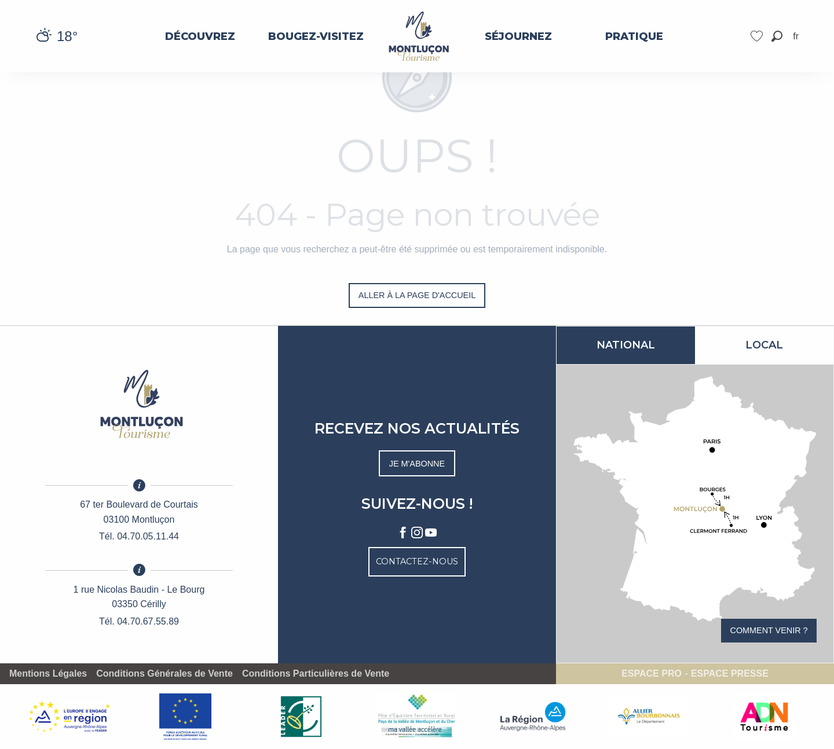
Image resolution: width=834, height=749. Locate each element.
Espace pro (651, 673)
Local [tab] (764, 345)
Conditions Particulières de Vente (315, 673)
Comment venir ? (769, 630)
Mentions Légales (48, 673)
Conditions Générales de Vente (164, 673)
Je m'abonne (417, 463)
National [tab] (626, 345)
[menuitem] (200, 36)
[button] (777, 36)
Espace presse (730, 673)
